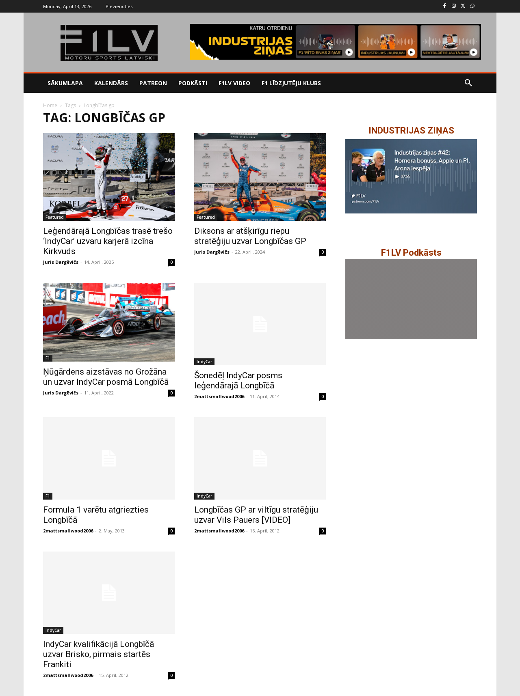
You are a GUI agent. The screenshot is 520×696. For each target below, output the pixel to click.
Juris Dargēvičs (60, 262)
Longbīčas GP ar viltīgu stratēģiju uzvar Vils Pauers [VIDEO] (256, 515)
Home (50, 105)
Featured (55, 217)
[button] (468, 83)
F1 (48, 358)
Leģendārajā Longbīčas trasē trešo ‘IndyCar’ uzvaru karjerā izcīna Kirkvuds (108, 241)
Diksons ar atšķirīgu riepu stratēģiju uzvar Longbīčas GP (250, 236)
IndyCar (204, 361)
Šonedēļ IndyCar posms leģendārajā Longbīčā (238, 380)
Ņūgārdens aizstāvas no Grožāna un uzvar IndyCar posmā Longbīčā (106, 377)
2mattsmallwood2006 (219, 396)
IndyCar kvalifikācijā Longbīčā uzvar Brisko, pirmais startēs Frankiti (98, 654)
